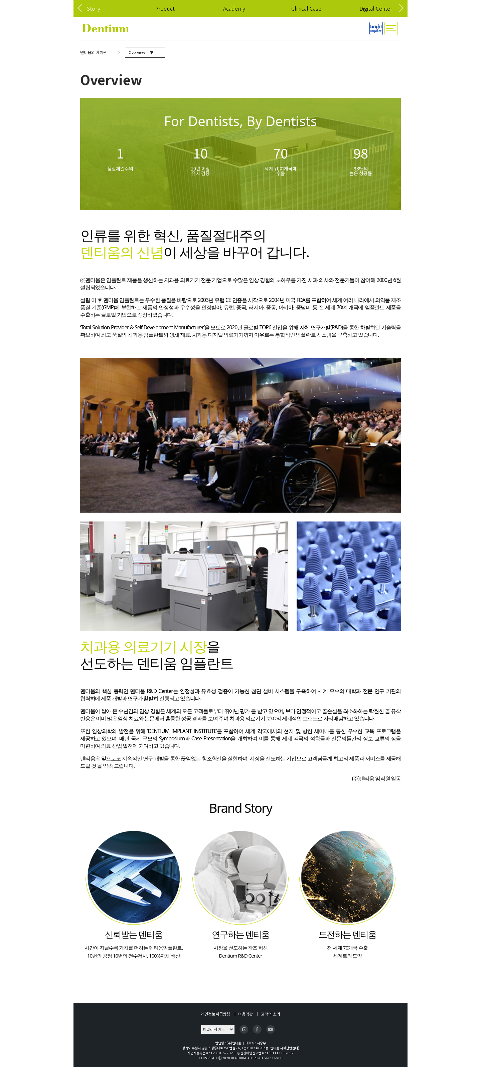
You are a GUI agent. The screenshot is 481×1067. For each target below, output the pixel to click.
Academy (234, 8)
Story (93, 8)
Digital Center (375, 8)
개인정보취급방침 (215, 1014)
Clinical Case (306, 8)
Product (165, 8)
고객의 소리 (270, 1014)
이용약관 (245, 1014)
